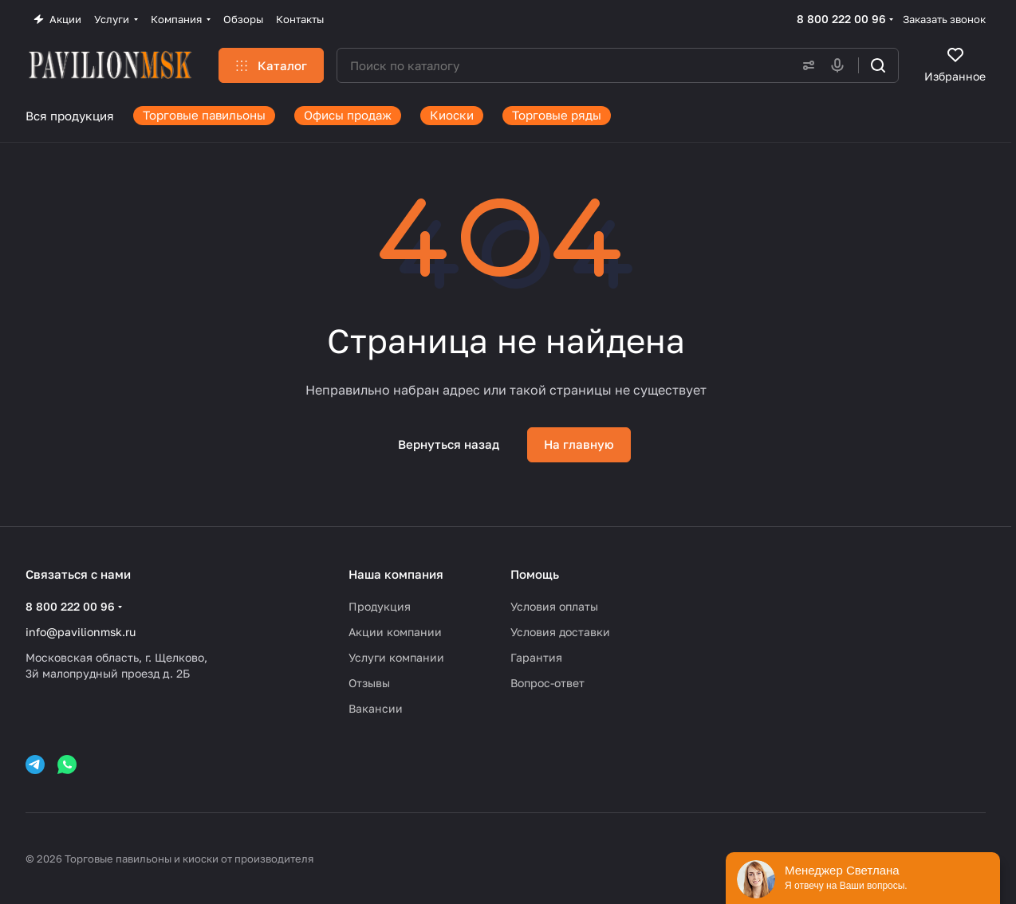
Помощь (534, 574)
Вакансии (376, 708)
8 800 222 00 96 (841, 19)
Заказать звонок (944, 19)
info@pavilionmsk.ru (81, 632)
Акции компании (395, 632)
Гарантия (536, 657)
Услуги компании (396, 657)
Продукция (380, 606)
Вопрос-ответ (547, 683)
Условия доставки (560, 632)
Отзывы (369, 683)
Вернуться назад (448, 444)
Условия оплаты (554, 606)
